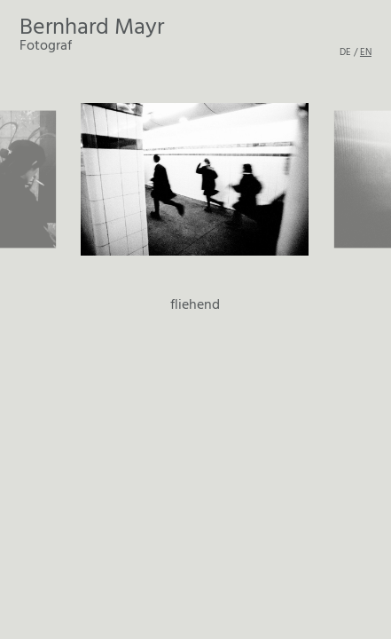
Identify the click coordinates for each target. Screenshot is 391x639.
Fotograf (92, 35)
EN (365, 51)
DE (345, 51)
